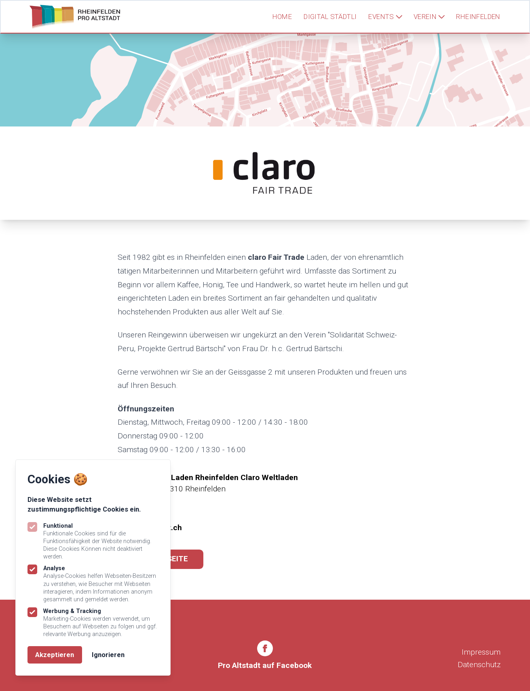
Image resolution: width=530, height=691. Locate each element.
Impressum (481, 652)
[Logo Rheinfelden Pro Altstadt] (75, 17)
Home (282, 17)
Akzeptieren (54, 655)
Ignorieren (108, 655)
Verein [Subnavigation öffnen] (429, 17)
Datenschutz (479, 664)
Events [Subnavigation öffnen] (385, 17)
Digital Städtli (330, 17)
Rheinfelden (478, 17)
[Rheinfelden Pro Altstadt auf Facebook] (265, 656)
